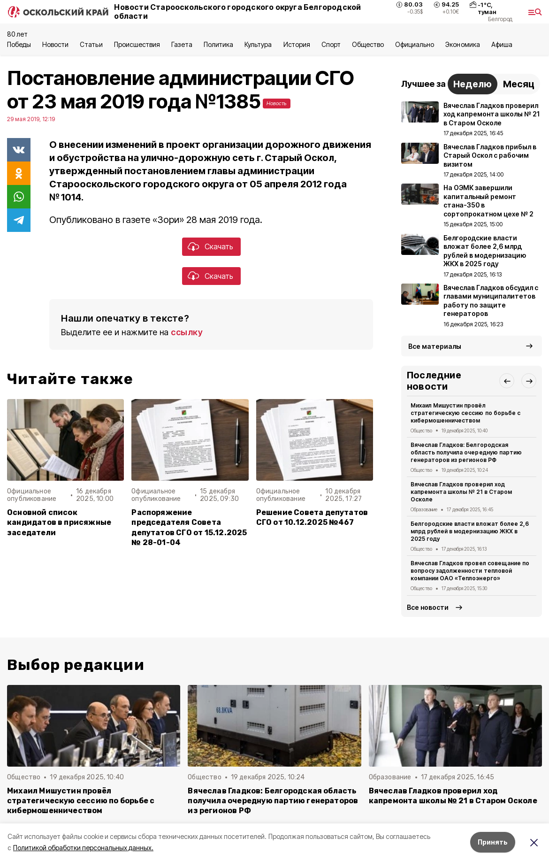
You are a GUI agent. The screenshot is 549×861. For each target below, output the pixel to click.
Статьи (91, 44)
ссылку (187, 332)
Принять (493, 842)
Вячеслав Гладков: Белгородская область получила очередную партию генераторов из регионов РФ (466, 452)
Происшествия (137, 44)
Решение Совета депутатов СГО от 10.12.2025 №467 (312, 517)
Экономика (462, 44)
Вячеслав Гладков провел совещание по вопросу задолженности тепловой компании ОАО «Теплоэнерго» (470, 571)
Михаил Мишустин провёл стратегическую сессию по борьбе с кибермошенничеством (465, 413)
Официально (414, 44)
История (296, 44)
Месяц (518, 84)
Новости (55, 44)
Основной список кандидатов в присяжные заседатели (59, 522)
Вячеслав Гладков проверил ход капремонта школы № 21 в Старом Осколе (461, 492)
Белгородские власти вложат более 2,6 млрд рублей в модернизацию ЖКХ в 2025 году (470, 531)
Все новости (428, 607)
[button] (506, 380)
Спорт (331, 44)
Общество (368, 44)
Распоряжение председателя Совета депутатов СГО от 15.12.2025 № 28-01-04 (189, 527)
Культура (258, 44)
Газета (181, 44)
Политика (218, 44)
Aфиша (501, 44)
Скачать (219, 246)
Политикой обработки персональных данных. (83, 848)
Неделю (472, 84)
